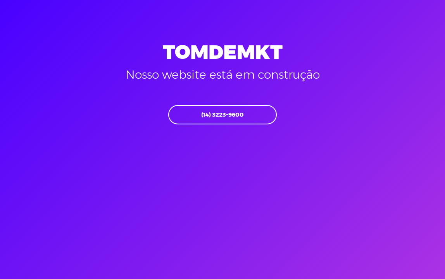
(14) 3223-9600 (222, 114)
